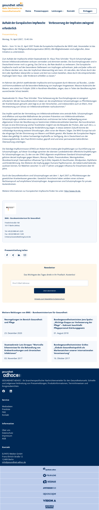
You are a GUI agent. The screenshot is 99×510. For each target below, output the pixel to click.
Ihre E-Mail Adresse (21, 283)
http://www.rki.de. (72, 191)
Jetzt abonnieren (49, 291)
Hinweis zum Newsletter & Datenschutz (49, 299)
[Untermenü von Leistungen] (63, 11)
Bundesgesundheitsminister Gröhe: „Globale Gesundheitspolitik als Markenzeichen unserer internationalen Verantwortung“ (73, 348)
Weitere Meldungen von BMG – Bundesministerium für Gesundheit (34, 312)
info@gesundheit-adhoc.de (14, 462)
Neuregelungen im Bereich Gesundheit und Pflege (23, 321)
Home (28, 11)
